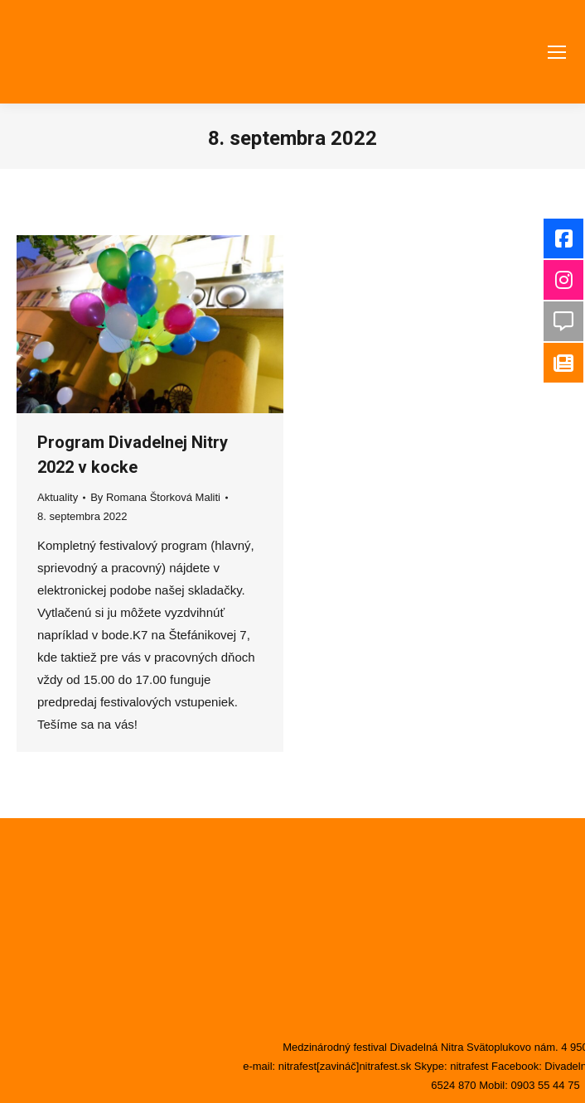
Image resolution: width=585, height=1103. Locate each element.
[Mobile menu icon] (556, 52)
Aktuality (57, 497)
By (155, 497)
